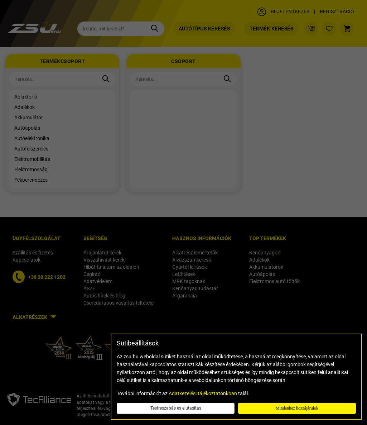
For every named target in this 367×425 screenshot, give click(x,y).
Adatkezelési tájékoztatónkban (203, 393)
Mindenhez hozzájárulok (297, 408)
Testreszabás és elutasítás (175, 408)
